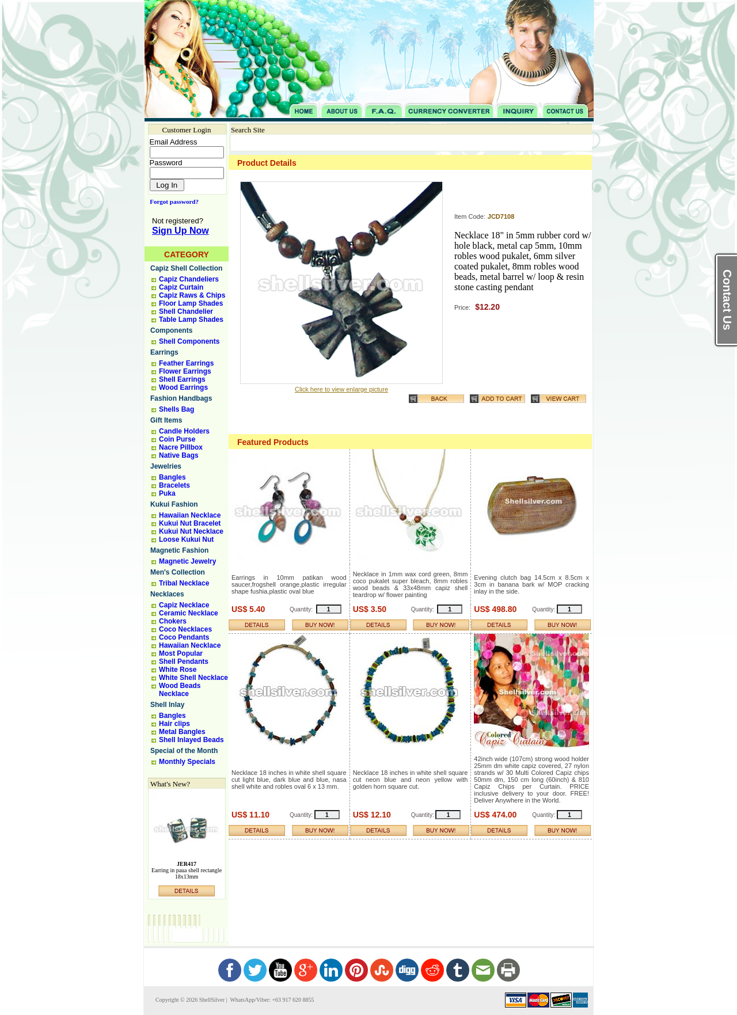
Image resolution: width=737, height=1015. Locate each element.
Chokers (173, 621)
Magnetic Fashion (179, 550)
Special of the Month (184, 751)
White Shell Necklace (193, 678)
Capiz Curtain (181, 287)
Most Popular (181, 653)
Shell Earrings (182, 379)
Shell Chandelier (186, 311)
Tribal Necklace (184, 583)
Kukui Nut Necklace (191, 531)
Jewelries (165, 466)
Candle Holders (184, 431)
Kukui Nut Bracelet (190, 523)
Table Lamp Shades (191, 319)
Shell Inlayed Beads (191, 740)
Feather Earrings (186, 363)
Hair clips (174, 724)
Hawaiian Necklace (190, 515)
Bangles (172, 477)
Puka (167, 493)
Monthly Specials (187, 762)
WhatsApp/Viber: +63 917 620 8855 (271, 1000)
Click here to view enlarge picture (341, 389)
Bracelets (174, 485)
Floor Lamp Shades (191, 303)
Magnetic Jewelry (187, 561)
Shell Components (189, 341)
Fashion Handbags (181, 398)
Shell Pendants (183, 661)
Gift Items (166, 420)
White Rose (177, 670)
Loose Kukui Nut (186, 539)
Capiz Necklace (184, 605)
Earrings (164, 352)
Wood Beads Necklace (179, 690)
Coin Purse (177, 439)
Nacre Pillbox (181, 447)
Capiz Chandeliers (189, 279)
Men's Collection (177, 572)
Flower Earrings (185, 371)
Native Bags (179, 455)
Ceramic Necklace (188, 613)
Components (171, 330)
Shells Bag (176, 409)
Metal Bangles (182, 732)
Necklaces (167, 594)
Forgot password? (172, 201)
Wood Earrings (183, 387)
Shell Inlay (167, 705)
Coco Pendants (184, 637)
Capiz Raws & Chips (192, 295)
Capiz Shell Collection (186, 268)
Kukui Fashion (174, 504)
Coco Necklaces (185, 629)
